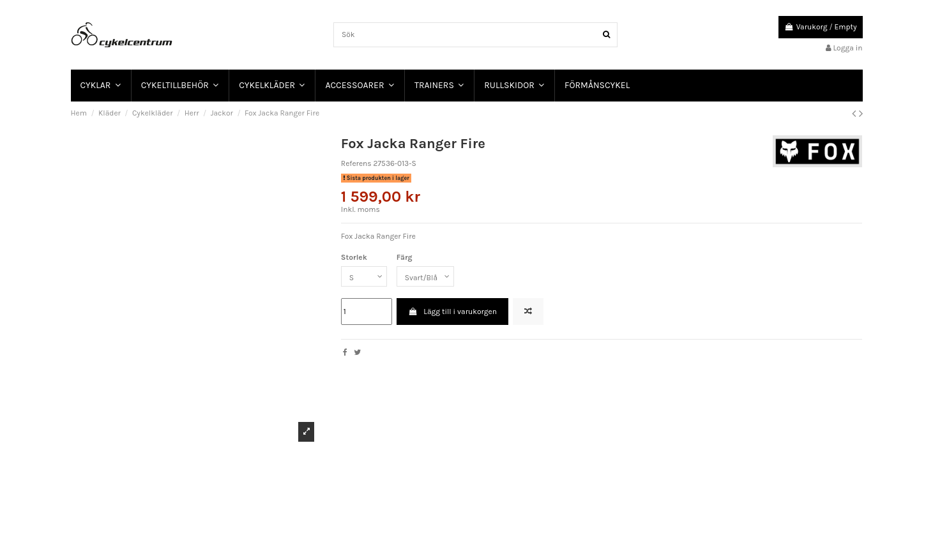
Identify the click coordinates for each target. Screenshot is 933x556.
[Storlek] (364, 276)
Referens (356, 163)
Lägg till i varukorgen (452, 311)
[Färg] (425, 276)
